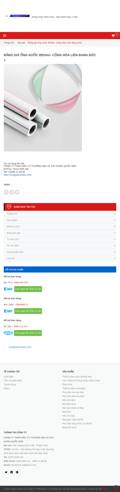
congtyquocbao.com (20, 347)
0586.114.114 (21, 326)
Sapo (105, 489)
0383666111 (22, 304)
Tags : (7, 184)
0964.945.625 (21, 282)
